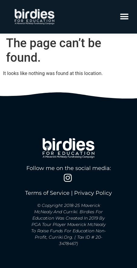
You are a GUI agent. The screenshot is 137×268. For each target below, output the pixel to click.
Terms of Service (47, 193)
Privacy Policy (93, 193)
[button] (124, 17)
